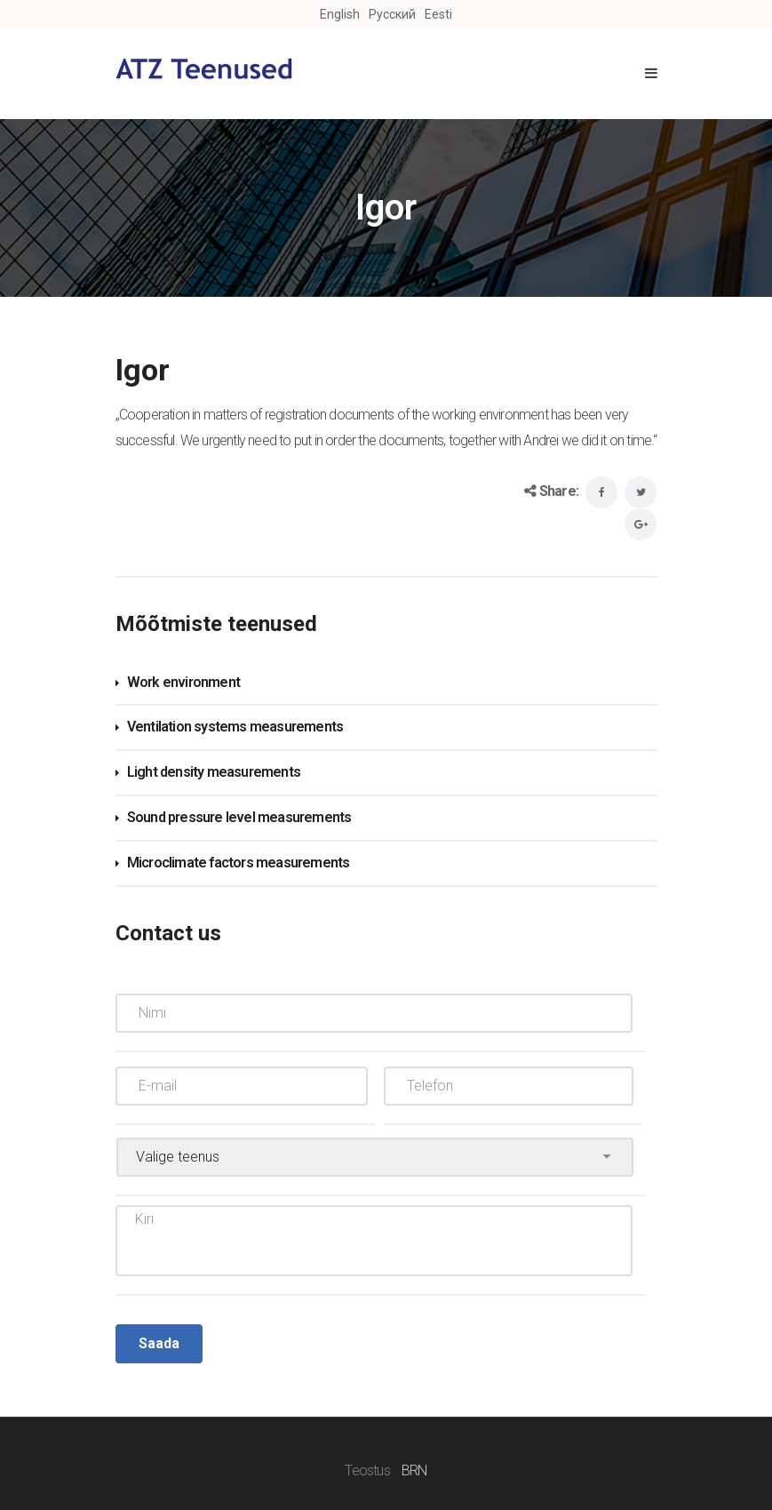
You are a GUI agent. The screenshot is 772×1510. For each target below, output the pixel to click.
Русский (392, 14)
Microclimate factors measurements (238, 862)
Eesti (438, 14)
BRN (414, 1470)
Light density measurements (213, 771)
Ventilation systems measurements (235, 726)
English (340, 14)
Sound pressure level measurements (239, 817)
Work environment (183, 682)
